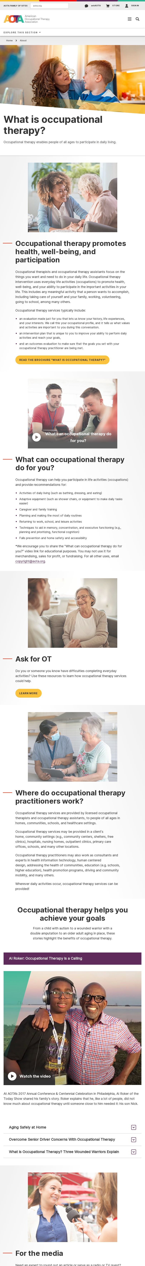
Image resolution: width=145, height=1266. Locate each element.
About (23, 40)
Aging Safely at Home (27, 1127)
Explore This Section (21, 32)
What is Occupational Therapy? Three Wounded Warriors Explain (64, 1152)
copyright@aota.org (30, 561)
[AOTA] (27, 19)
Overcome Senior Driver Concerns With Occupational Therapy (62, 1139)
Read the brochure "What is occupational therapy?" (62, 359)
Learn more (28, 693)
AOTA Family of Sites (16, 6)
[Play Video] (72, 413)
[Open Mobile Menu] (130, 19)
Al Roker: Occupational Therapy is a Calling (45, 958)
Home (9, 40)
